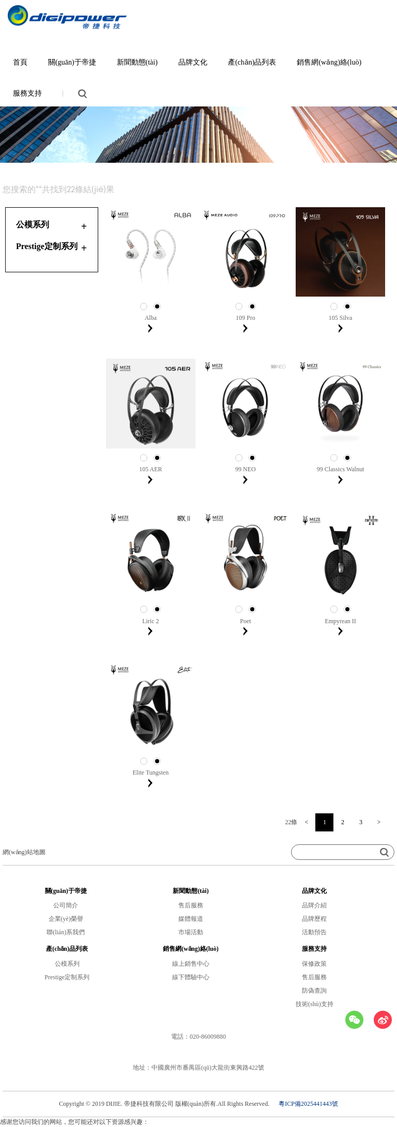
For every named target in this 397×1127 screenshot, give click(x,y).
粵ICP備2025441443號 (308, 1103)
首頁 (20, 62)
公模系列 (67, 963)
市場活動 (190, 932)
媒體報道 (190, 918)
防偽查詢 (314, 990)
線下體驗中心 (190, 977)
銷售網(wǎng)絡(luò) (329, 62)
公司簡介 (65, 905)
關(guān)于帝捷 (72, 62)
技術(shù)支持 (314, 1004)
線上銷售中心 (190, 963)
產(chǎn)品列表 (252, 62)
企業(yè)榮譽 (66, 918)
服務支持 (27, 93)
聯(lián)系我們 (66, 932)
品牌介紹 (314, 905)
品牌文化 (192, 62)
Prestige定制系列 (66, 977)
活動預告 (314, 932)
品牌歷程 (314, 918)
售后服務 (190, 905)
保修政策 (314, 963)
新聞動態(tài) (137, 62)
